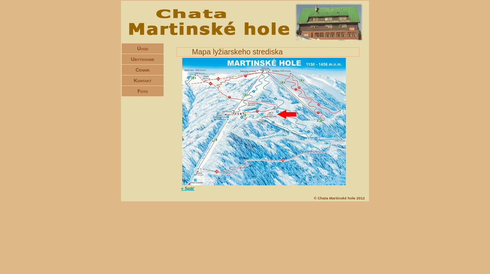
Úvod (142, 48)
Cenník (142, 70)
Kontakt (142, 80)
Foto (142, 91)
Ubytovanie (142, 59)
